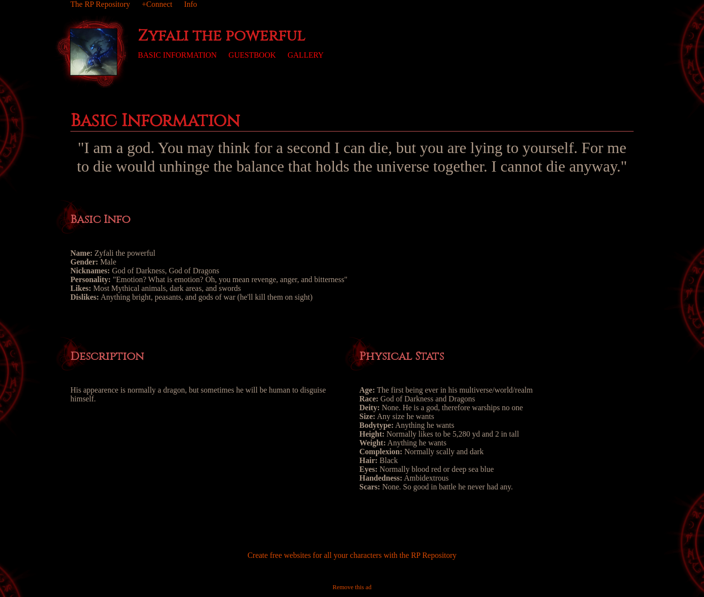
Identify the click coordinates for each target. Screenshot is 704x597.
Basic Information (177, 55)
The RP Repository (100, 4)
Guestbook (252, 55)
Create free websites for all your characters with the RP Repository (352, 555)
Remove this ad (352, 587)
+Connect (157, 4)
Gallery (305, 55)
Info (190, 4)
